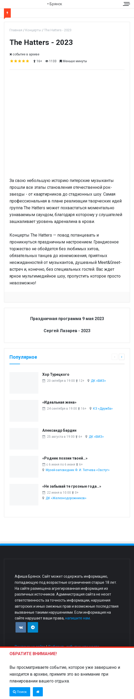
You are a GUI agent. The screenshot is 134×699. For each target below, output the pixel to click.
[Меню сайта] (127, 3)
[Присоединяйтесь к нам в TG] (33, 627)
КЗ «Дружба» (103, 408)
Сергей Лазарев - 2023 (67, 330)
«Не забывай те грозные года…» (71, 486)
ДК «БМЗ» (98, 381)
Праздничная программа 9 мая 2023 (67, 318)
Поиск (20, 692)
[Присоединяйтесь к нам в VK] (21, 627)
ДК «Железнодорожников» (66, 498)
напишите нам (77, 618)
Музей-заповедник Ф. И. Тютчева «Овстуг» (78, 470)
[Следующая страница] (122, 357)
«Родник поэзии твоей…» (64, 458)
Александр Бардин (59, 430)
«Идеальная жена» (59, 402)
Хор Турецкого (55, 374)
